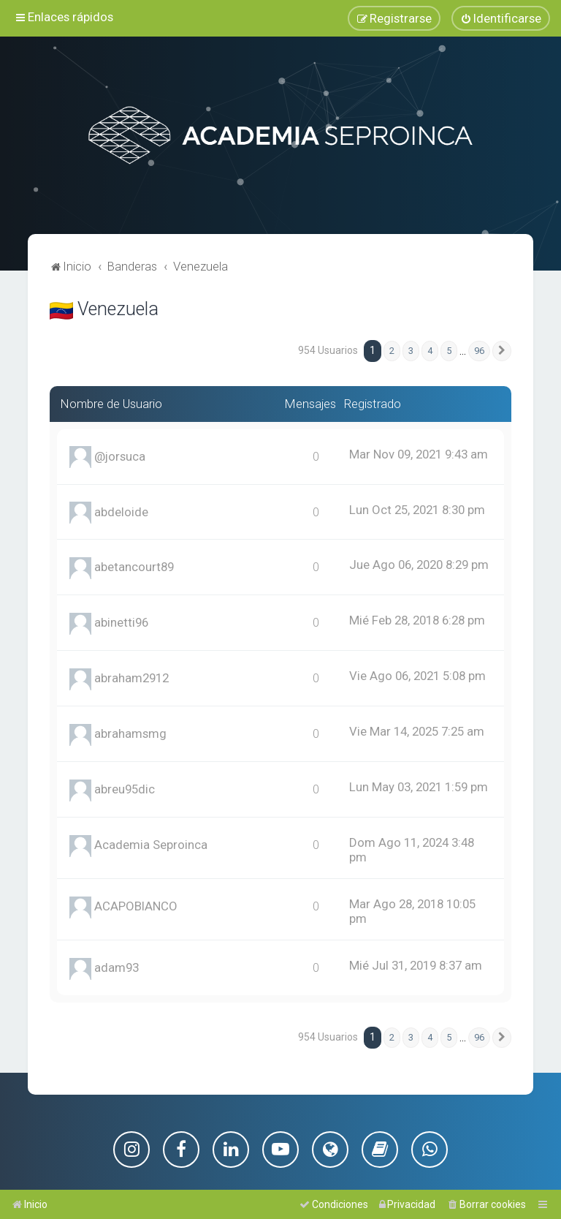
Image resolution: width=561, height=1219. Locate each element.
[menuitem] (500, 18)
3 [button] (410, 349)
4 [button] (429, 349)
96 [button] (479, 349)
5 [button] (448, 349)
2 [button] (391, 349)
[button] (501, 349)
